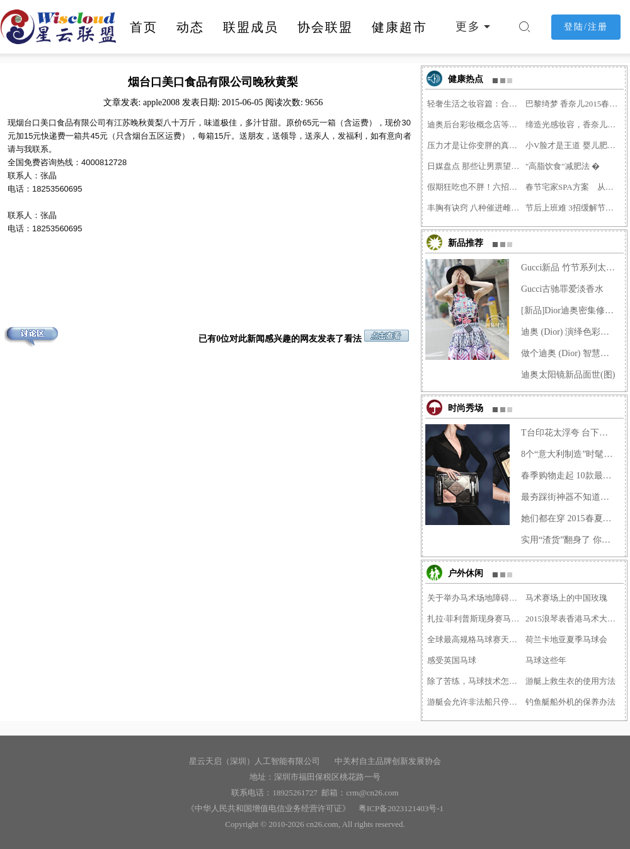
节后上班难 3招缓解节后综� (573, 207)
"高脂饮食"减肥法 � (562, 166)
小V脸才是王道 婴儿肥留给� (573, 145)
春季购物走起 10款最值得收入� (569, 475)
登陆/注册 (586, 27)
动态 (190, 27)
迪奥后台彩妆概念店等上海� (475, 124)
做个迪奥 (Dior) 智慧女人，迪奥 (569, 353)
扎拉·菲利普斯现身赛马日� (475, 618)
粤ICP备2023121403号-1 (399, 808)
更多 (468, 26)
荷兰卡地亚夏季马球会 (566, 639)
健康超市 (399, 27)
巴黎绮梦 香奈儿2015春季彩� (573, 103)
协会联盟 (325, 27)
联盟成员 (250, 27)
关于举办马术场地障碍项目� (475, 598)
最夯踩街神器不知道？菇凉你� (569, 497)
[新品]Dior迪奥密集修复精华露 (569, 310)
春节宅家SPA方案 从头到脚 (573, 187)
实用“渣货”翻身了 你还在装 (569, 540)
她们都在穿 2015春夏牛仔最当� (569, 518)
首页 (144, 27)
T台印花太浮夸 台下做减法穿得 (569, 432)
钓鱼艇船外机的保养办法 (570, 702)
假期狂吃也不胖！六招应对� (475, 187)
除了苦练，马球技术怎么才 (475, 681)
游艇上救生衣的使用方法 (570, 681)
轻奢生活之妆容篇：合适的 (475, 103)
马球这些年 (545, 660)
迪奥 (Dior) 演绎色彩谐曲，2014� (569, 332)
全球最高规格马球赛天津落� (475, 639)
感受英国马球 (451, 660)
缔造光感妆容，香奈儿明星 (573, 124)
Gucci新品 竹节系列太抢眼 (569, 267)
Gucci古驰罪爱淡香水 (562, 289)
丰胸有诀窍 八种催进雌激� (475, 207)
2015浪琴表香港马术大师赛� (573, 618)
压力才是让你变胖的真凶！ (475, 145)
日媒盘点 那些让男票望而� (475, 166)
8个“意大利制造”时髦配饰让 (569, 454)
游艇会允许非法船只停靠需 (475, 702)
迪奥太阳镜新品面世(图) (568, 374)
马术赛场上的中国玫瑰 (566, 598)
